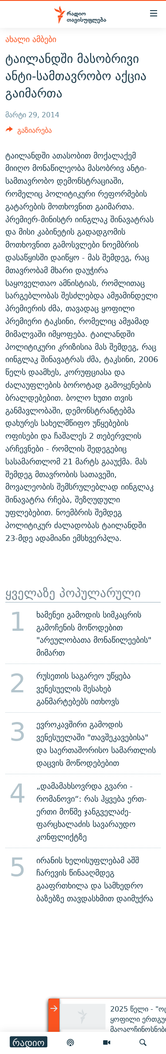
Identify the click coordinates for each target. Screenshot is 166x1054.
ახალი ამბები (30, 39)
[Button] (29, 132)
